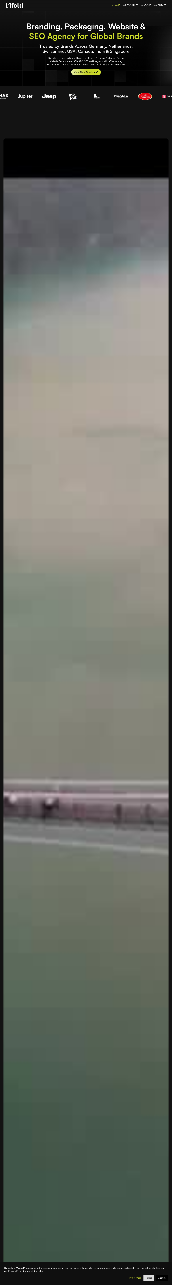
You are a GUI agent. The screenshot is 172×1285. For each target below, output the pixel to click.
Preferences (135, 1278)
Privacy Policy (15, 1271)
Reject (149, 1278)
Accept (161, 1278)
